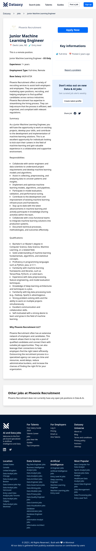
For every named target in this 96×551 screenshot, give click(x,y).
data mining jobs (34, 488)
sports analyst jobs (82, 470)
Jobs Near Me (32, 439)
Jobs (28, 436)
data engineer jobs (34, 482)
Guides (60, 4)
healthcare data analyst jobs (81, 479)
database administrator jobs (34, 509)
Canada (6, 467)
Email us (53, 434)
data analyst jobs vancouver (10, 488)
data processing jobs (82, 495)
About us (78, 431)
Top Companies (33, 445)
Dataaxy (7, 13)
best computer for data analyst (82, 465)
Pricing (53, 431)
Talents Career (32, 433)
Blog (76, 434)
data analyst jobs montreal (10, 505)
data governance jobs (36, 485)
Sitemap (77, 446)
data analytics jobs (34, 476)
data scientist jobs (34, 502)
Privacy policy (79, 440)
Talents (48, 4)
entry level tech (80, 498)
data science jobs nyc (12, 484)
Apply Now (73, 30)
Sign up (88, 4)
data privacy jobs (34, 494)
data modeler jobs (34, 491)
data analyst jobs (34, 473)
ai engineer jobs (57, 468)
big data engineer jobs (36, 464)
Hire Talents (55, 437)
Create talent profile (72, 101)
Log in (53, 428)
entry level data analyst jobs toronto (11, 494)
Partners (77, 443)
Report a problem (73, 70)
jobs (19, 13)
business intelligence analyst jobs (35, 468)
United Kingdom (9, 470)
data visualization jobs (36, 505)
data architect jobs (34, 479)
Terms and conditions (83, 437)
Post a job (74, 4)
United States (8, 464)
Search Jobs (34, 4)
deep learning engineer (56, 480)
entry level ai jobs (57, 476)
